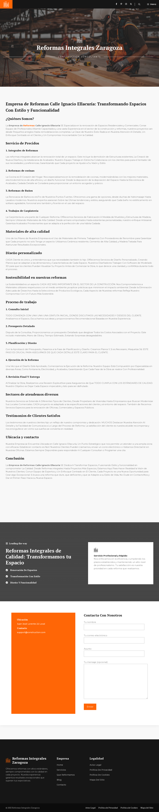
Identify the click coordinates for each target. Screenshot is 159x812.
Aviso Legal (95, 765)
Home (60, 765)
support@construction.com (31, 632)
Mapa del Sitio (97, 780)
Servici (60, 770)
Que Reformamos (66, 775)
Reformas (29, 125)
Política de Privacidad (101, 770)
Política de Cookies (100, 775)
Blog (59, 780)
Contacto (61, 784)
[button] (139, 4)
